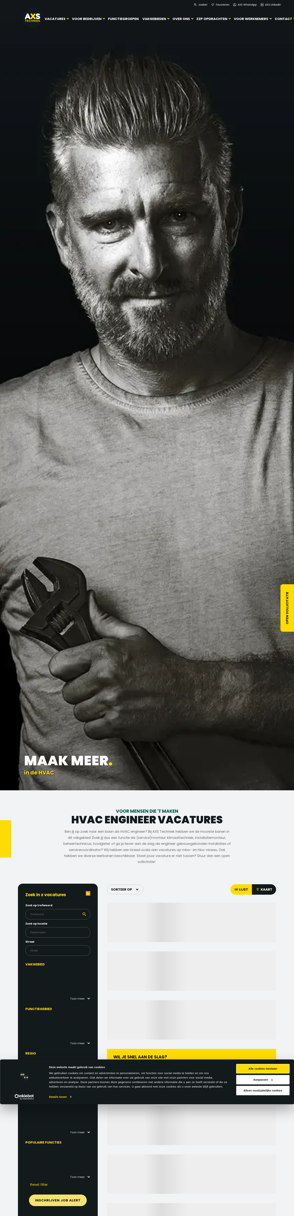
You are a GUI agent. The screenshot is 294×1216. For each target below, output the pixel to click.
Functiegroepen (123, 18)
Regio (37, 1053)
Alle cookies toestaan (262, 1180)
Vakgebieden (154, 18)
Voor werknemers (251, 18)
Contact (283, 18)
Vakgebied (41, 964)
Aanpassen (263, 1191)
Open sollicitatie (287, 608)
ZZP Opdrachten (211, 18)
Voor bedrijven (86, 18)
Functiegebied (45, 1009)
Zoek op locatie (43, 923)
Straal (36, 942)
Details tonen (58, 1208)
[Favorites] (220, 4)
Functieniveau (45, 1098)
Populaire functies (50, 1142)
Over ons (181, 18)
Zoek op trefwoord (45, 905)
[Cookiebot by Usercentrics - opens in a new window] (24, 1209)
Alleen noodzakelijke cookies (262, 1202)
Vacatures (55, 18)
